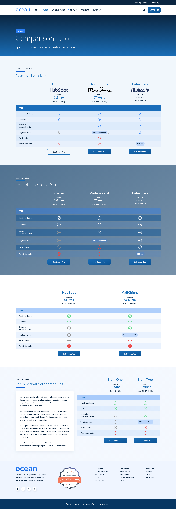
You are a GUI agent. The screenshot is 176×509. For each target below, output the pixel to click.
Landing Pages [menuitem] (58, 10)
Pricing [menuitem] (98, 477)
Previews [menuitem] (85, 10)
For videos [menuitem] (124, 468)
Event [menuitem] (122, 480)
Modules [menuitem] (73, 10)
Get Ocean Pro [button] (59, 152)
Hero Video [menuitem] (124, 474)
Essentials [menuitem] (150, 468)
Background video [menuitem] (127, 477)
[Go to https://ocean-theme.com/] (23, 9)
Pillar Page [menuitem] (99, 474)
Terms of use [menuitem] (91, 504)
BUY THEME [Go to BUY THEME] (154, 10)
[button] (17, 489)
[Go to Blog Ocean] (141, 2)
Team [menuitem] (148, 474)
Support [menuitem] (97, 10)
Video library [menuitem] (125, 471)
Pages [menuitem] (45, 10)
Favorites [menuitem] (99, 468)
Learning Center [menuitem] (101, 471)
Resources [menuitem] (150, 471)
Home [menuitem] (36, 10)
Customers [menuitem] (150, 477)
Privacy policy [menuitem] (105, 504)
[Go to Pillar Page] (155, 2)
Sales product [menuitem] (100, 480)
